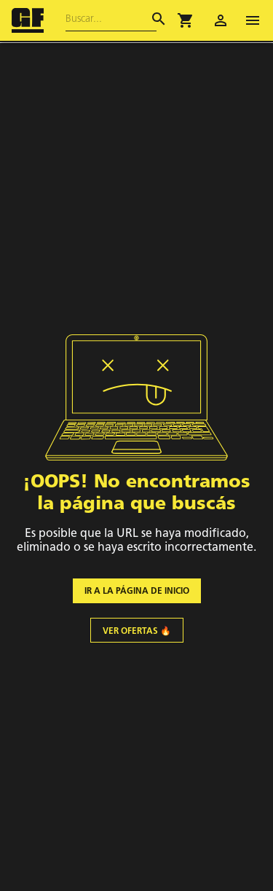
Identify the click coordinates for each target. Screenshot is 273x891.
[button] (185, 20)
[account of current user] (220, 20)
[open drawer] (252, 20)
